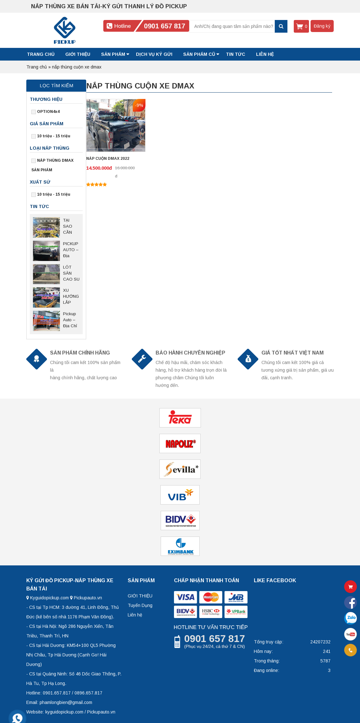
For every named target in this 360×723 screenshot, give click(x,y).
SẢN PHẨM (113, 54)
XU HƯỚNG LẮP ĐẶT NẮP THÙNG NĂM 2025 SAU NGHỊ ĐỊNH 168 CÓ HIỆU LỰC (71, 297)
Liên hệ (135, 614)
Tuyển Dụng (140, 605)
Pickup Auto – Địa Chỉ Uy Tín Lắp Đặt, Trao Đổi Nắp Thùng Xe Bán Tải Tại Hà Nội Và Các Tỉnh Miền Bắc (71, 320)
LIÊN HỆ (265, 54)
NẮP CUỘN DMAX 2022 (107, 158)
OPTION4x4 (48, 111)
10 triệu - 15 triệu (53, 136)
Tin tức (235, 54)
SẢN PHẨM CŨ (199, 54)
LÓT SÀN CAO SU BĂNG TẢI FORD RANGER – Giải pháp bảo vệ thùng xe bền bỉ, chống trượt (71, 274)
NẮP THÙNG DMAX (55, 160)
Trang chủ (41, 54)
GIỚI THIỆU (77, 54)
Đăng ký (322, 26)
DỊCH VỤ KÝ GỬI (154, 54)
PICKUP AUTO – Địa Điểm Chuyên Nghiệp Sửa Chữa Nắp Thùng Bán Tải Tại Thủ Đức (70, 250)
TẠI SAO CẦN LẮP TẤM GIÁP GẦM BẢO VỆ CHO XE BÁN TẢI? (71, 227)
